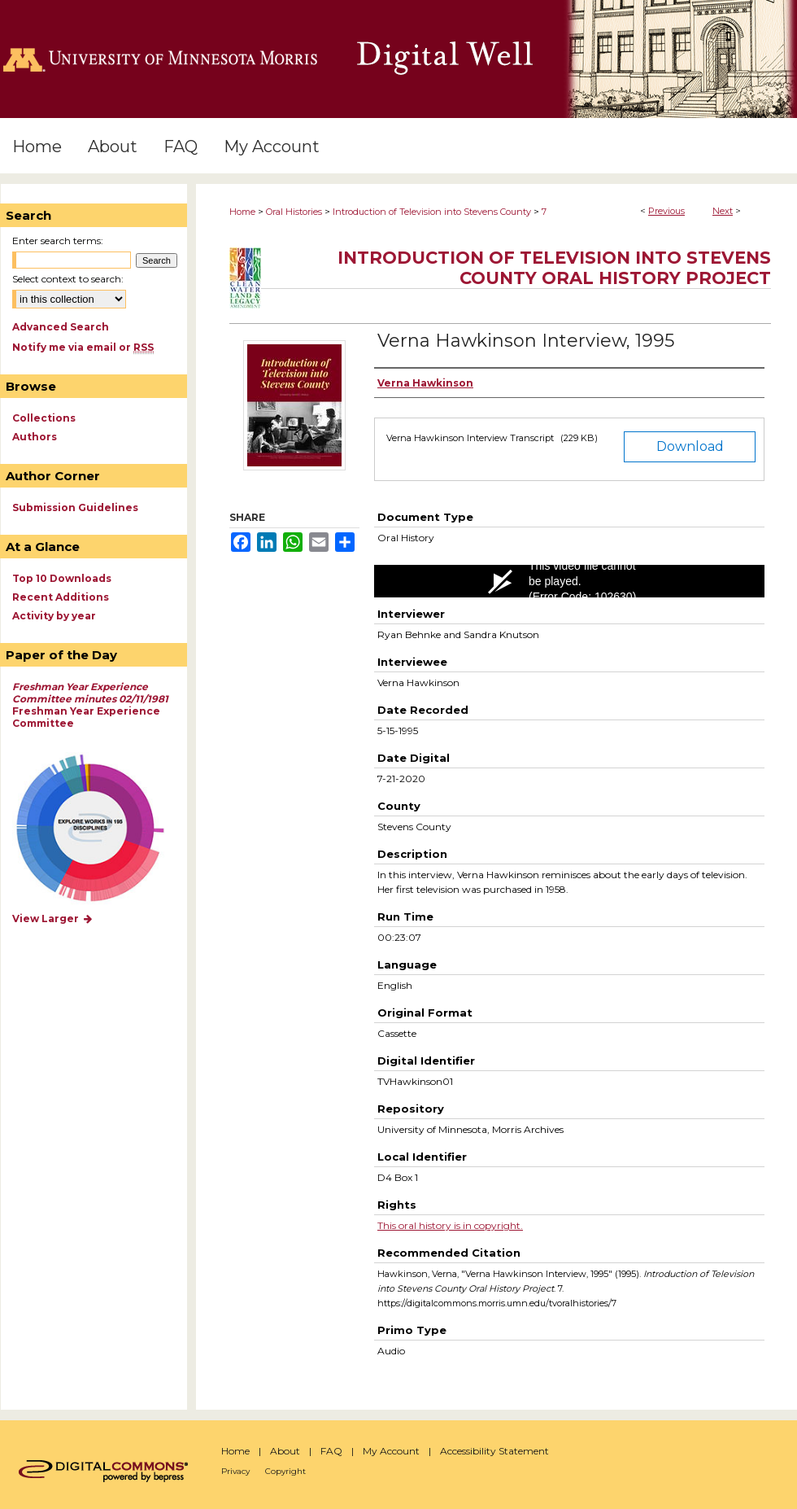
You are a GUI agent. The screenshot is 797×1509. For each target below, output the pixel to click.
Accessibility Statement (494, 1451)
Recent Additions (60, 597)
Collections (44, 418)
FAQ (331, 1451)
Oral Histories (294, 211)
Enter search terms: (57, 240)
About (285, 1451)
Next (722, 211)
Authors (34, 437)
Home (242, 211)
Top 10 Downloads (61, 578)
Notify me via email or (83, 347)
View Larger (53, 918)
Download (690, 446)
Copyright (285, 1471)
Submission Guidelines (75, 507)
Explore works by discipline (100, 829)
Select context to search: (68, 279)
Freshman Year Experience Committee (90, 704)
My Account (391, 1451)
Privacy (235, 1471)
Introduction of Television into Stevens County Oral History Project (554, 267)
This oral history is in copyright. (450, 1225)
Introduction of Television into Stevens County (432, 211)
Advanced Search (60, 327)
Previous (666, 211)
